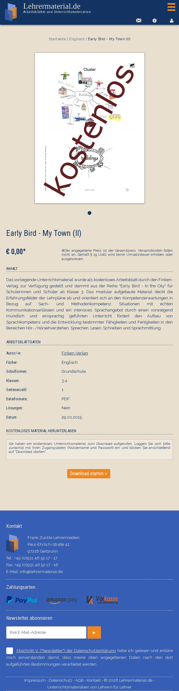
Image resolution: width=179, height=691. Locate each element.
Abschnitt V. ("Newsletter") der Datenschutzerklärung (66, 650)
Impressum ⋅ (36, 680)
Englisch (77, 39)
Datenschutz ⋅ (62, 680)
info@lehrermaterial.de (41, 571)
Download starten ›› (88, 473)
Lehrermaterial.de (56, 8)
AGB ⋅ (81, 680)
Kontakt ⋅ (95, 680)
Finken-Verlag (75, 353)
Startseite (57, 39)
